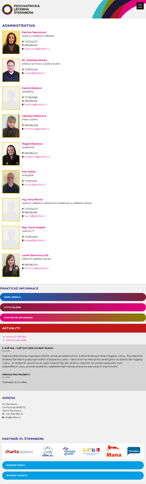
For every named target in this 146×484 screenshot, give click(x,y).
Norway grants (16, 475)
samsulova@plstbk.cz (37, 48)
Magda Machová (32, 143)
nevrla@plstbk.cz (34, 216)
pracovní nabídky (16, 336)
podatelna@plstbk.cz (37, 156)
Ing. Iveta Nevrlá (32, 199)
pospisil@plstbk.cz (35, 240)
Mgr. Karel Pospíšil (33, 227)
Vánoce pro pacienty (16, 374)
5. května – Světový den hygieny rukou (27, 348)
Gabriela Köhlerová (34, 116)
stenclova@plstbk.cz (36, 268)
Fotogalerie (12, 307)
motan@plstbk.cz (34, 73)
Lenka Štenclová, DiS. (35, 255)
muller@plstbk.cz (34, 184)
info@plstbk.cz (12, 417)
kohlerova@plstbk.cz (36, 128)
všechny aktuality (16, 340)
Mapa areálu (12, 297)
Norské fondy (15, 465)
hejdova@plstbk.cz (35, 104)
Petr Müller (29, 171)
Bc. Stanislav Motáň (34, 60)
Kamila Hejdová (32, 88)
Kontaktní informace (18, 317)
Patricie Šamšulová (34, 32)
